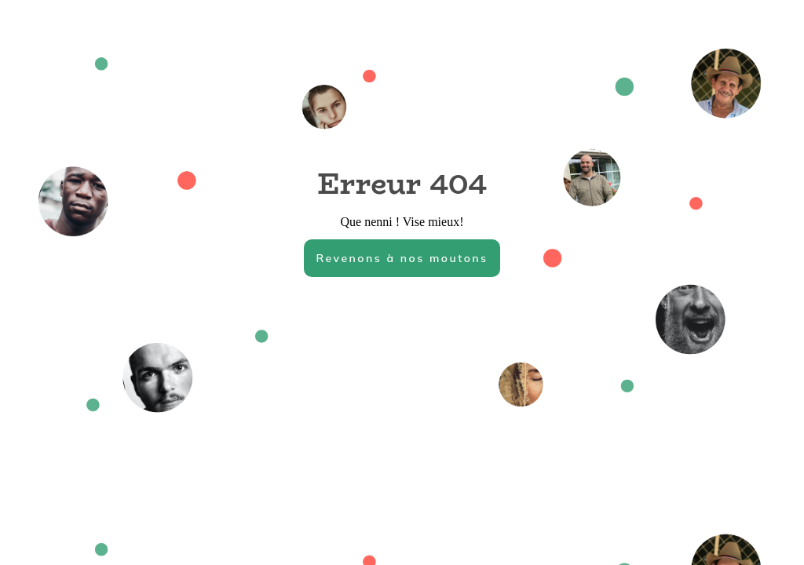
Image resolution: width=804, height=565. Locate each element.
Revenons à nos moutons (402, 258)
